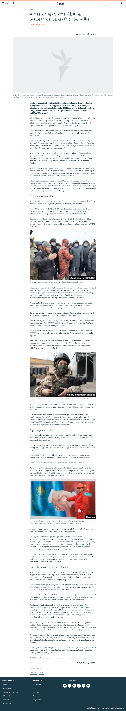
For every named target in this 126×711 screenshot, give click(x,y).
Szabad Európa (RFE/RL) (38, 25)
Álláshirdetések (7, 696)
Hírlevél (119, 3)
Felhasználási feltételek (10, 692)
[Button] (80, 34)
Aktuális (35, 688)
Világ (32, 10)
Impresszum (6, 703)
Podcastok (36, 692)
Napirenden (37, 685)
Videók (35, 696)
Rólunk (4, 685)
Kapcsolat (5, 700)
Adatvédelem (6, 688)
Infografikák (37, 700)
